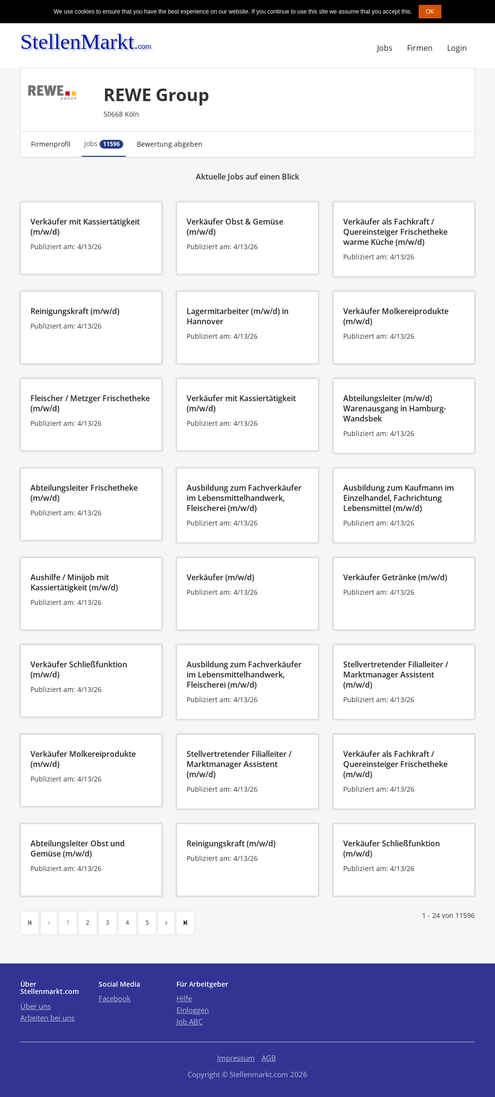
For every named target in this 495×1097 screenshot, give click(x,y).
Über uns (35, 1006)
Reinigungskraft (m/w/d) (74, 311)
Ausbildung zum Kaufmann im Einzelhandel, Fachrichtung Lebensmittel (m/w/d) (398, 497)
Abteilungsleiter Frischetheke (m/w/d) (84, 492)
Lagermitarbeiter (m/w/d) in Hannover (238, 316)
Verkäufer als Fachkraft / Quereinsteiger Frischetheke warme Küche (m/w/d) (395, 231)
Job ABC (189, 1021)
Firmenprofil (51, 144)
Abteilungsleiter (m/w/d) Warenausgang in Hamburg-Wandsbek (394, 408)
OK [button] (430, 11)
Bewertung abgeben (170, 144)
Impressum (236, 1058)
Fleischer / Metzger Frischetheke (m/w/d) (90, 403)
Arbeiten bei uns (47, 1017)
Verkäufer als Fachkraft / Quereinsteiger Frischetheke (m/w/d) (395, 764)
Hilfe (184, 998)
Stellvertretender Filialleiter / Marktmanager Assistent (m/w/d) (395, 674)
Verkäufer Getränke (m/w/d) (395, 577)
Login (457, 48)
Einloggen (192, 1010)
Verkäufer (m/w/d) (220, 577)
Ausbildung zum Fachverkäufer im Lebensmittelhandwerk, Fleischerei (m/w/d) (244, 497)
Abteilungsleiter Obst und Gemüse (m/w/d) (77, 848)
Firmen (420, 48)
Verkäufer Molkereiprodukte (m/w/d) (396, 316)
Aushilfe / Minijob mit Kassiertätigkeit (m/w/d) (74, 582)
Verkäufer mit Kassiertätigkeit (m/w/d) (85, 226)
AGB (269, 1058)
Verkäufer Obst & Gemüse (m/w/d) (235, 226)
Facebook (115, 998)
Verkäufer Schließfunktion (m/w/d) (78, 669)
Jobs (385, 48)
